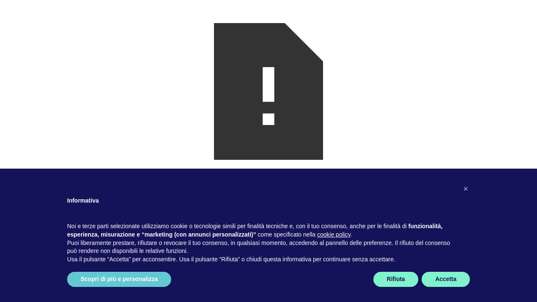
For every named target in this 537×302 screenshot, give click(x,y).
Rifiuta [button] (396, 279)
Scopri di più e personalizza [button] (119, 279)
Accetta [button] (445, 279)
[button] (465, 188)
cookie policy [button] (333, 234)
